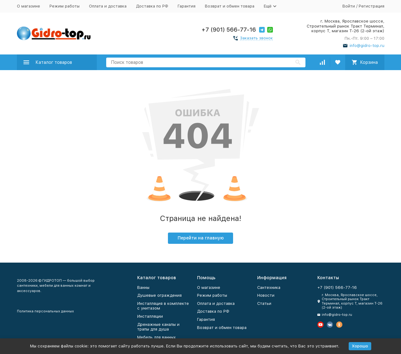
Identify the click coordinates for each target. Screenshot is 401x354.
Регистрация (371, 6)
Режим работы (64, 6)
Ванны (143, 287)
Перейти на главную (201, 237)
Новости (265, 295)
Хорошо (360, 346)
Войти (348, 6)
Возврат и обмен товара (229, 6)
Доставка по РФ (152, 6)
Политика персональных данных (45, 311)
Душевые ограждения (159, 295)
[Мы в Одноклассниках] (339, 324)
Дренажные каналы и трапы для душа (158, 327)
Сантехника (268, 287)
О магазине (28, 6)
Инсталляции (150, 316)
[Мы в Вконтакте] (330, 324)
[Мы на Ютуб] (320, 324)
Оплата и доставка (108, 6)
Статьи (264, 303)
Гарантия (186, 6)
